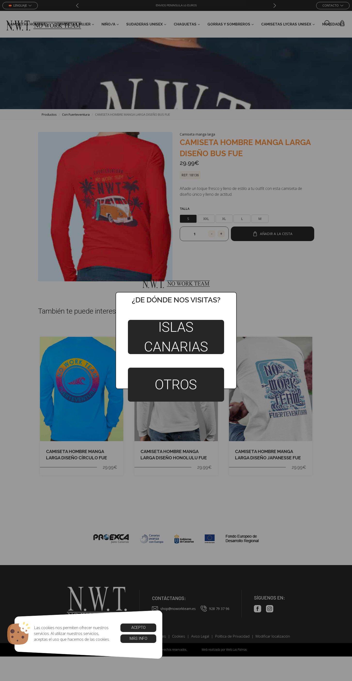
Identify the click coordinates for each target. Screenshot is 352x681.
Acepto (138, 627)
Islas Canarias (176, 337)
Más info (138, 638)
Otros (176, 385)
